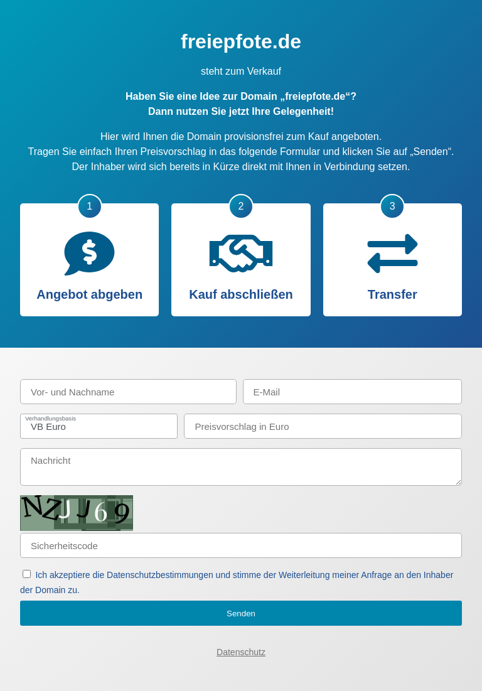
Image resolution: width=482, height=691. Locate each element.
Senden (241, 613)
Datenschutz (241, 652)
